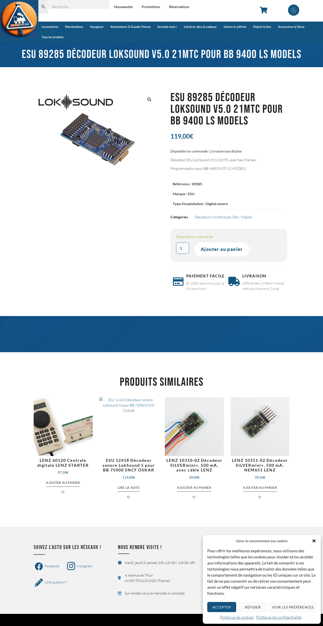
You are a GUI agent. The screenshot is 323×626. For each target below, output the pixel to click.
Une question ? (51, 583)
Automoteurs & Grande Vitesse (130, 27)
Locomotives (50, 27)
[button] (314, 541)
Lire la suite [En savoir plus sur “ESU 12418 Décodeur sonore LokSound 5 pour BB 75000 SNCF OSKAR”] (129, 487)
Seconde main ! (167, 27)
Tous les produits (53, 37)
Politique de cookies (237, 617)
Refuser (253, 607)
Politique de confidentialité (278, 617)
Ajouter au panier (222, 249)
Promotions (151, 6)
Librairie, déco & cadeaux (200, 27)
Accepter (221, 607)
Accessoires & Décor (291, 27)
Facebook (47, 566)
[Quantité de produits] (182, 248)
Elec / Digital (242, 217)
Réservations (179, 6)
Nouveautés (123, 6)
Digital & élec (262, 27)
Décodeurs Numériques (213, 217)
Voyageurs (97, 27)
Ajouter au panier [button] (63, 483)
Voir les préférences (293, 607)
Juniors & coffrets (235, 27)
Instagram (80, 566)
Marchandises (74, 27)
